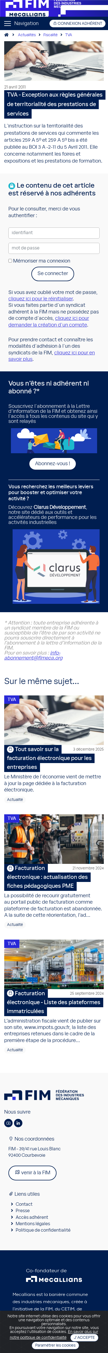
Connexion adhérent (77, 23)
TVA (68, 35)
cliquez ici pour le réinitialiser (40, 299)
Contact (24, 1204)
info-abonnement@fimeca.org (33, 656)
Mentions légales (33, 1224)
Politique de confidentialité (43, 1230)
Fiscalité (50, 35)
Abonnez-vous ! (52, 463)
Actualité (15, 800)
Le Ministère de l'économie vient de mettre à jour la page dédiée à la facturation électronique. (54, 769)
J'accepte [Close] (84, 1338)
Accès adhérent (32, 1217)
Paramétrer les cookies (55, 1345)
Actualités (27, 35)
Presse (23, 1211)
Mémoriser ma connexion (39, 261)
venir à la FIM (32, 1172)
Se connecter (52, 273)
